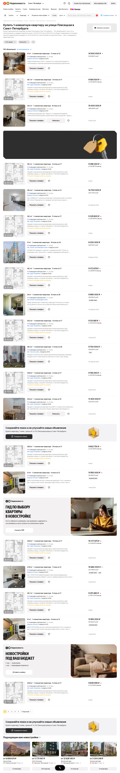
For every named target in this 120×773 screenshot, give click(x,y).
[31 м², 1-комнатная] (15, 253)
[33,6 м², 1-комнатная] (15, 410)
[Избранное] (64, 3)
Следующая (26, 711)
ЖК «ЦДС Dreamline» (34, 85)
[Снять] (25, 9)
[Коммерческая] (34, 9)
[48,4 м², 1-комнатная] (15, 201)
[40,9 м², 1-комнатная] (15, 384)
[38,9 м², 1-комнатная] (15, 457)
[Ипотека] (45, 9)
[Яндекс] (4, 3)
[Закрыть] (116, 15)
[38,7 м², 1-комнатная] (15, 91)
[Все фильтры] (5, 15)
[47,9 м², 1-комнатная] (15, 578)
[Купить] (18, 9)
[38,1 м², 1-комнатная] (15, 175)
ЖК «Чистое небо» (33, 352)
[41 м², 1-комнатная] (15, 64)
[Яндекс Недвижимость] (15, 3)
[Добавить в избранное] (49, 68)
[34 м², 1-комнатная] (15, 305)
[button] (69, 3)
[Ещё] (33, 42)
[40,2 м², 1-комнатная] (15, 332)
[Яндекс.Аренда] (74, 9)
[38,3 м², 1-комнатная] (15, 358)
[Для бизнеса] (63, 9)
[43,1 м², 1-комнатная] (15, 117)
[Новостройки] (8, 9)
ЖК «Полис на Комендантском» (37, 247)
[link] (113, 3)
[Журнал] (54, 9)
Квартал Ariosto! (32, 58)
